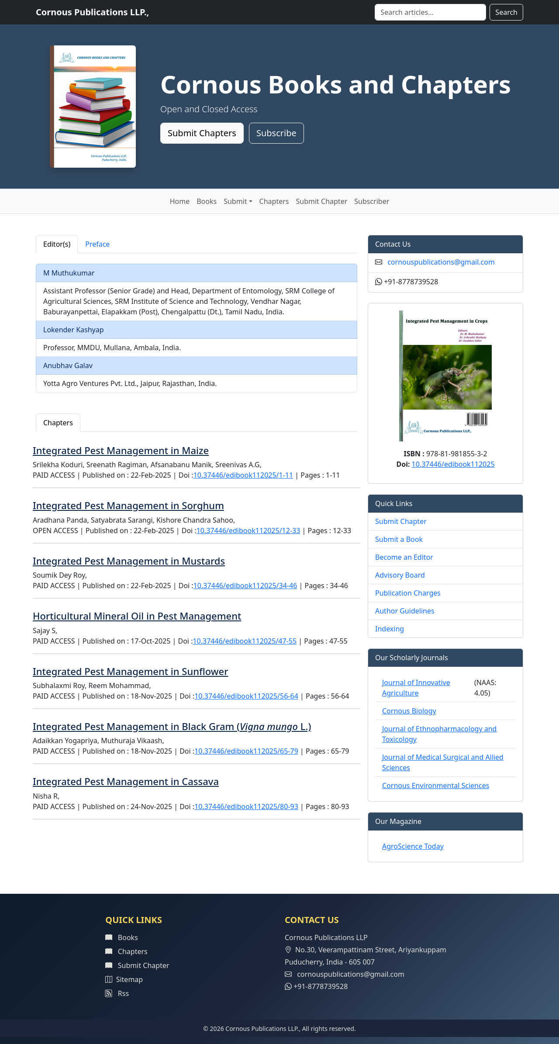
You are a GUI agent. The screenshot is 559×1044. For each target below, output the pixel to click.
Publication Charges (408, 593)
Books (207, 201)
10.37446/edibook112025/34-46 (245, 585)
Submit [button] (235, 201)
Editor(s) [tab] (56, 244)
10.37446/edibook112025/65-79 (246, 751)
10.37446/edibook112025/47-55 (245, 641)
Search (506, 12)
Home (180, 201)
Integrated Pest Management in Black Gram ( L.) (172, 726)
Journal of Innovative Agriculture (416, 688)
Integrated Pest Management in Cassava (126, 781)
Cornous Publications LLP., (92, 12)
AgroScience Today (413, 846)
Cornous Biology (409, 711)
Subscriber (371, 201)
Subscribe (276, 133)
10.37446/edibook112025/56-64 (246, 696)
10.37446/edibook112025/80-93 (246, 806)
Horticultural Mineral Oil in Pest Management (137, 615)
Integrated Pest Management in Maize (121, 450)
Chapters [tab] (58, 422)
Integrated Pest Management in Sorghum (128, 505)
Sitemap (124, 979)
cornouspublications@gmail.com (441, 262)
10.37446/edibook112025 (453, 464)
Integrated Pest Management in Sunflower (130, 671)
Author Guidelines (405, 611)
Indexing (389, 629)
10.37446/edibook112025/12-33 (248, 530)
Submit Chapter (322, 201)
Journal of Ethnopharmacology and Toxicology (439, 734)
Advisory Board (400, 575)
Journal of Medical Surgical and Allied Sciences (443, 762)
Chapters (274, 201)
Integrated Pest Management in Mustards (129, 560)
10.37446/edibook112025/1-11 (243, 475)
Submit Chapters (202, 133)
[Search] (430, 12)
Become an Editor (404, 557)
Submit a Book (399, 539)
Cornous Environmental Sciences (435, 785)
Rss (117, 993)
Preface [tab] (97, 244)
